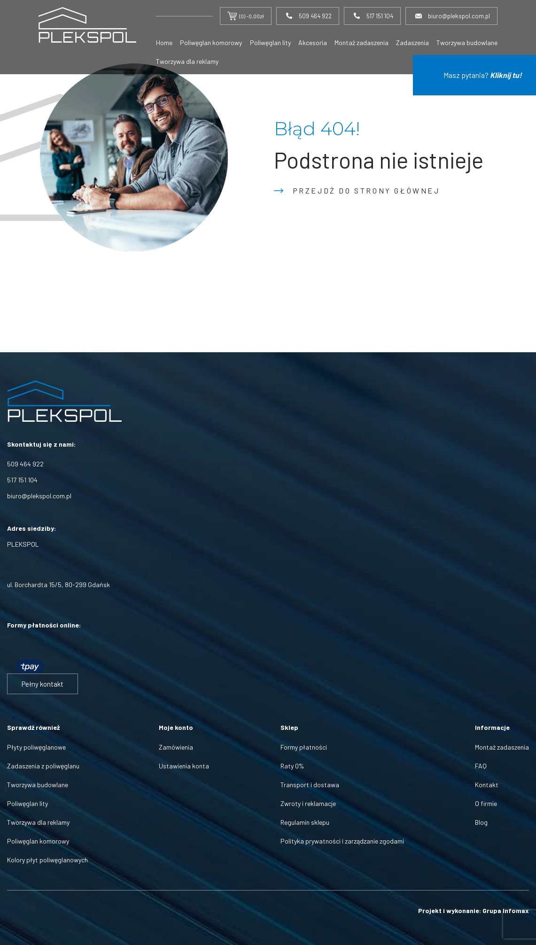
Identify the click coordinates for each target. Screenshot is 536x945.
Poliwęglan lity (270, 42)
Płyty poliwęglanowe (36, 747)
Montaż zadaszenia (361, 42)
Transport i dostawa (309, 785)
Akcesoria (312, 42)
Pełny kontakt (42, 684)
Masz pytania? (482, 74)
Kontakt (486, 785)
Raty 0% (292, 766)
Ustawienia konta (184, 766)
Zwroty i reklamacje (308, 803)
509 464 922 (25, 464)
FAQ (481, 766)
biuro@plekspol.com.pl (39, 496)
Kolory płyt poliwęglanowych (47, 860)
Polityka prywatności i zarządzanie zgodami (342, 841)
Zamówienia (176, 747)
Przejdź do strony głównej (366, 190)
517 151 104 (22, 480)
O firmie (486, 803)
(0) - (245, 16)
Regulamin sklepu (304, 822)
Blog (481, 822)
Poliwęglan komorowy (211, 42)
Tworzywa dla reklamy (187, 61)
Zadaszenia (412, 42)
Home (164, 42)
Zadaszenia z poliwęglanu (43, 766)
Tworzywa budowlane (466, 42)
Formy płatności (303, 747)
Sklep (289, 727)
